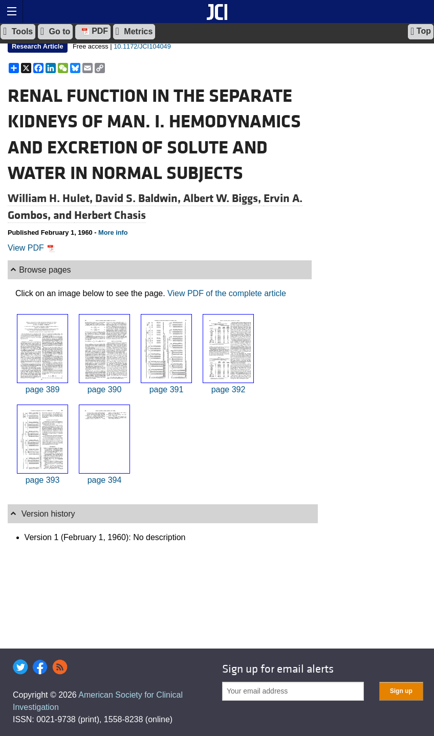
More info (113, 232)
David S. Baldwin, (139, 198)
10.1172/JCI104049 (142, 46)
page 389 (43, 389)
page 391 (166, 389)
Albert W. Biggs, (223, 198)
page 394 (105, 480)
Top (420, 31)
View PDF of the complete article (226, 293)
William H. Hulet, (51, 198)
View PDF (31, 247)
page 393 (43, 480)
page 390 (105, 389)
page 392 (228, 389)
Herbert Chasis (110, 215)
